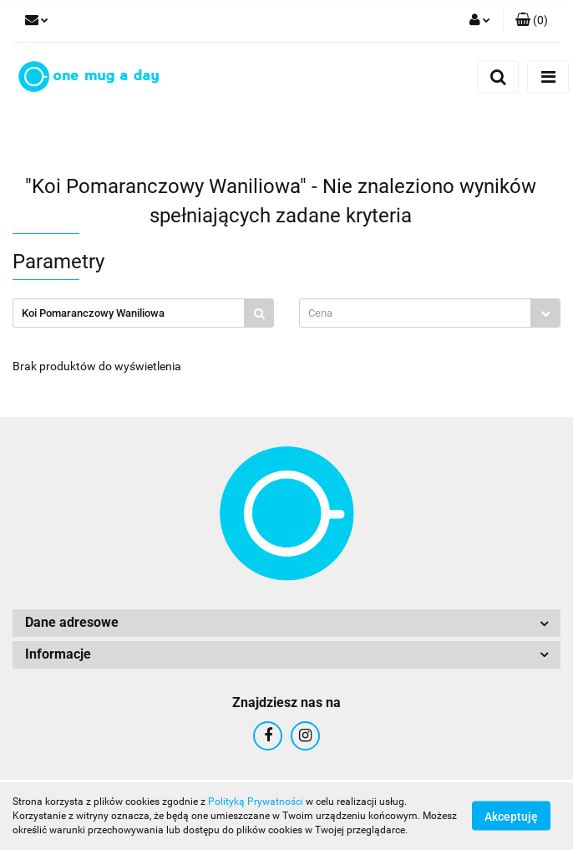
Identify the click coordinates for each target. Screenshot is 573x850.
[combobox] (429, 313)
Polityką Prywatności (255, 801)
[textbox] (415, 313)
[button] (531, 21)
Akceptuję (511, 816)
